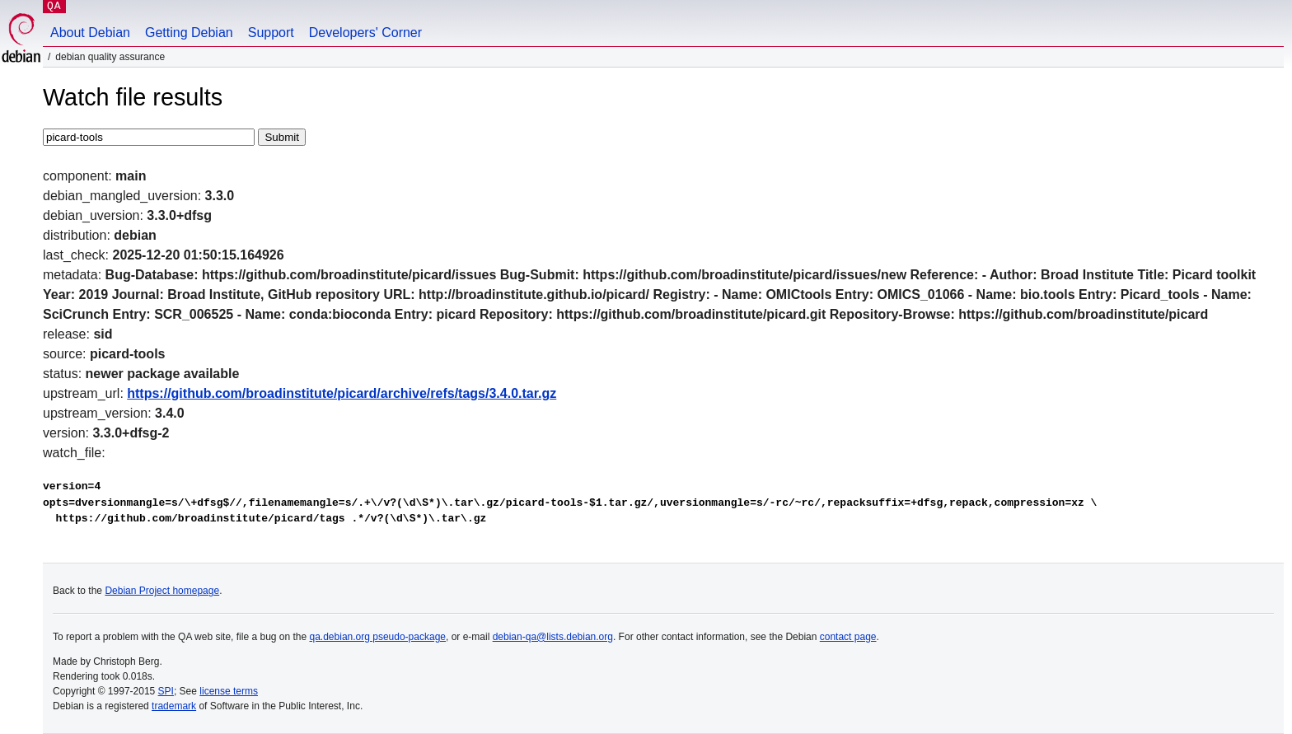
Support (271, 33)
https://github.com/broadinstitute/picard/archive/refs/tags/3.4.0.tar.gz (341, 393)
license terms (228, 691)
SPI (166, 691)
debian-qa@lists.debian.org (553, 637)
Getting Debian (189, 33)
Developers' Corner (365, 33)
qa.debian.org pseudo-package (378, 637)
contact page (848, 637)
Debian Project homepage (162, 590)
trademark (174, 706)
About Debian (90, 33)
